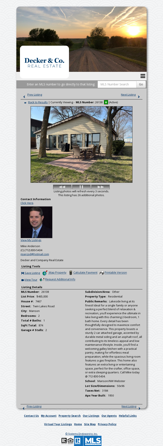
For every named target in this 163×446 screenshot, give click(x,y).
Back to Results (35, 102)
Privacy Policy (107, 424)
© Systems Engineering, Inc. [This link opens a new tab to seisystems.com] (81, 434)
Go (141, 84)
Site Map (90, 424)
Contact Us (31, 416)
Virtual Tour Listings (58, 424)
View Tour (29, 280)
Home (78, 424)
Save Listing (30, 273)
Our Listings (91, 416)
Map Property (54, 273)
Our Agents (109, 416)
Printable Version (113, 272)
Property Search (70, 416)
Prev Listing (31, 94)
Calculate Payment (82, 272)
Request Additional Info (57, 280)
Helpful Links (128, 416)
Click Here (27, 203)
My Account (48, 416)
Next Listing (131, 94)
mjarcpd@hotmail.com (35, 254)
